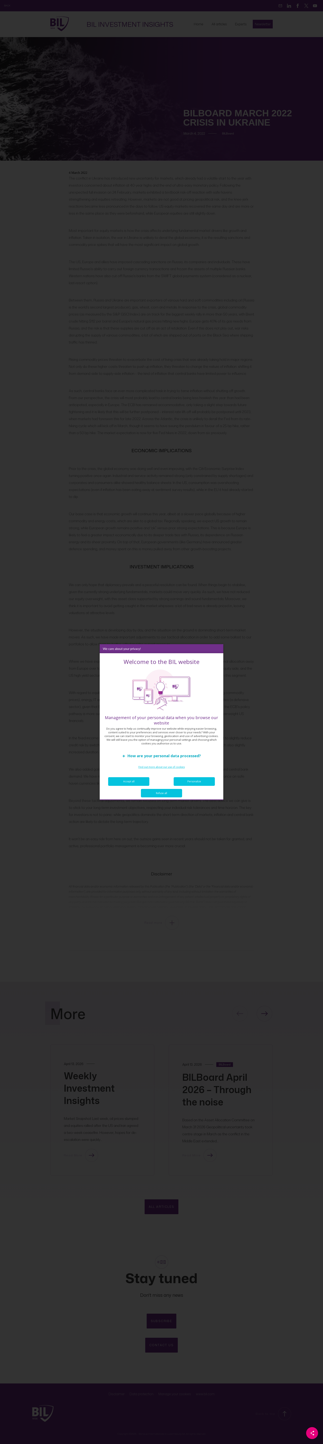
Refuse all (161, 793)
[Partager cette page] (312, 1433)
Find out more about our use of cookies (161, 767)
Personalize (194, 781)
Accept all (129, 781)
